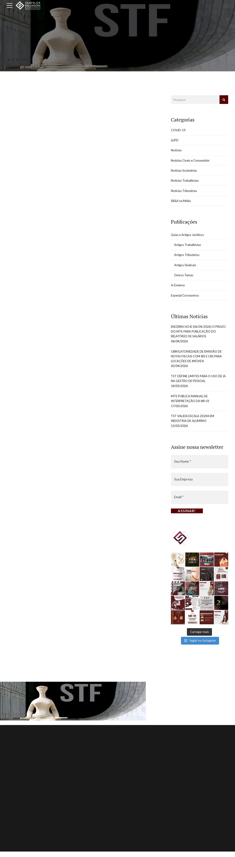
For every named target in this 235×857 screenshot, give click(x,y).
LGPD (175, 141)
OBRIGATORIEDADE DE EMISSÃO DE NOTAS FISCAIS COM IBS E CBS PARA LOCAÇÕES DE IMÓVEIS (199, 363)
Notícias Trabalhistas (186, 182)
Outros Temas (184, 279)
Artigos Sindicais (186, 269)
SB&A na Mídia (181, 203)
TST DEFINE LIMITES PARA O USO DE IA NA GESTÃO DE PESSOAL (199, 385)
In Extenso (178, 290)
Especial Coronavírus (186, 300)
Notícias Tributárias (185, 193)
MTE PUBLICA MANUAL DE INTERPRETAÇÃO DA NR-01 (192, 406)
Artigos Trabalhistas (188, 248)
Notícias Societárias (185, 172)
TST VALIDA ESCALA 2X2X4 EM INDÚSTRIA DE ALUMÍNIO (194, 427)
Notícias (177, 151)
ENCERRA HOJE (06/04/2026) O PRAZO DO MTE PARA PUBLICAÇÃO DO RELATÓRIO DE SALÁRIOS (198, 337)
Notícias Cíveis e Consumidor (191, 161)
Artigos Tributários (187, 258)
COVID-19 (178, 130)
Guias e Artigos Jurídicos (188, 238)
